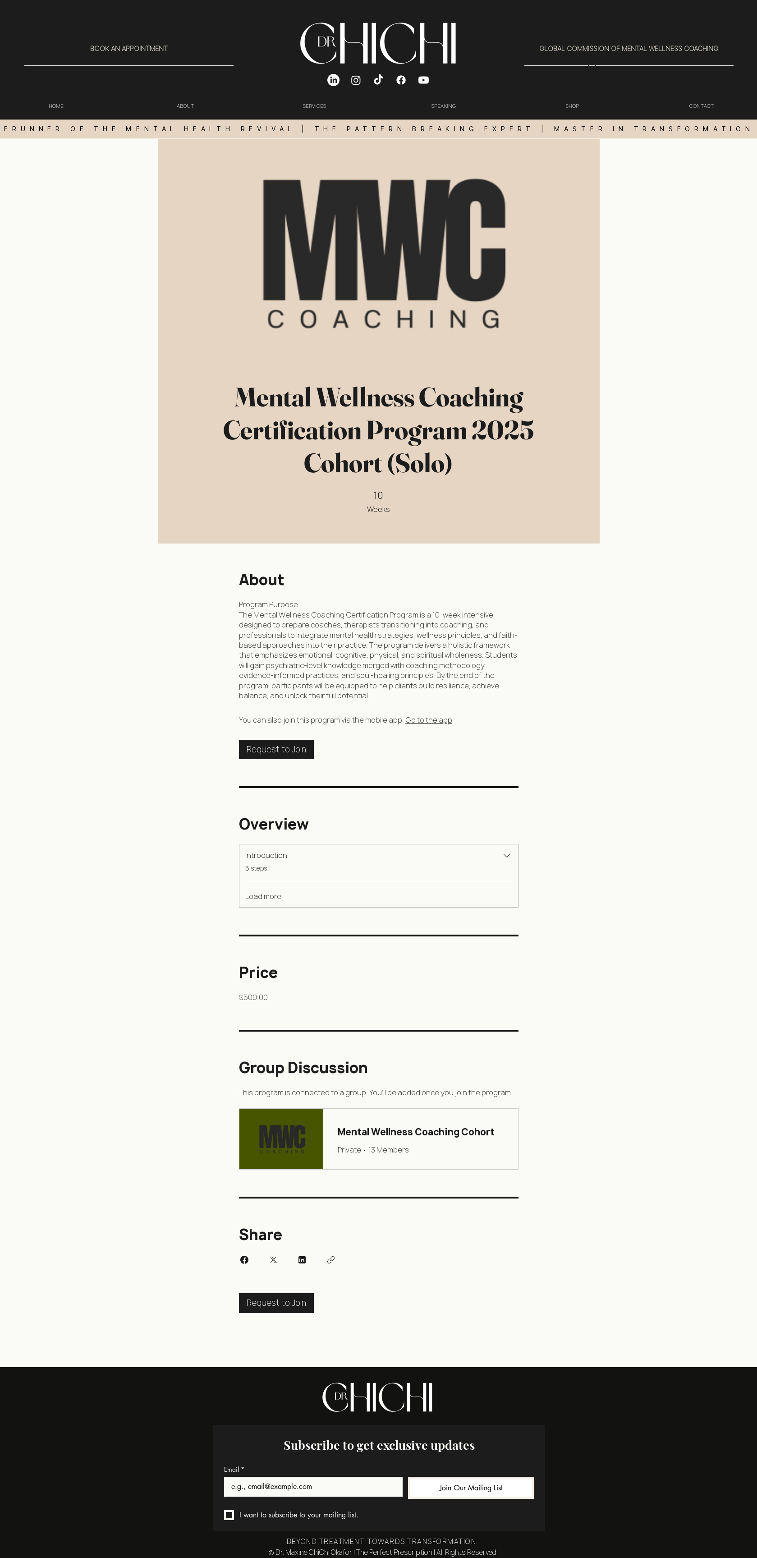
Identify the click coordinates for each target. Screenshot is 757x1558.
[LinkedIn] (333, 80)
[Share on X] (273, 1259)
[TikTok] (378, 80)
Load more (263, 896)
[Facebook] (401, 80)
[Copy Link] (331, 1259)
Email (234, 1469)
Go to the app (428, 720)
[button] (592, 69)
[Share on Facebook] (244, 1259)
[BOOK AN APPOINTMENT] (129, 49)
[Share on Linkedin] (302, 1259)
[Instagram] (356, 80)
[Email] (310, 1487)
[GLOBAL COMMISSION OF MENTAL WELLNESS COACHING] (629, 49)
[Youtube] (423, 80)
